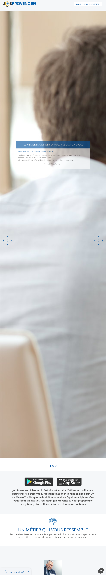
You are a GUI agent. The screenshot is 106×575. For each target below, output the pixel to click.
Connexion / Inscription (88, 4)
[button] (7, 240)
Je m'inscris (53, 164)
